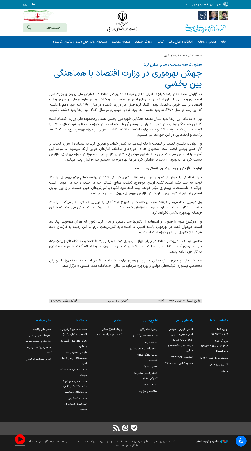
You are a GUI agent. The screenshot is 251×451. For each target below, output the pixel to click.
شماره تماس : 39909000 (179, 363)
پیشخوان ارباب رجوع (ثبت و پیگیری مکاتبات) (80, 41)
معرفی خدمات (143, 41)
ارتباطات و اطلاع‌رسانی (180, 41)
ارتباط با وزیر (29, 4)
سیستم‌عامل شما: (214, 358)
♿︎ (241, 441)
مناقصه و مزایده (148, 391)
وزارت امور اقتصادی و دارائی (122, 21)
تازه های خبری (171, 56)
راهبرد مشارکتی (149, 329)
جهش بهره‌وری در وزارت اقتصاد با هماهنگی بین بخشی (128, 79)
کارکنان (160, 41)
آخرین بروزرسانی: (218, 364)
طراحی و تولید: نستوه (212, 441)
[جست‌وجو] (29, 28)
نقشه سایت (151, 385)
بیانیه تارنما (151, 342)
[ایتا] (125, 428)
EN (185, 4)
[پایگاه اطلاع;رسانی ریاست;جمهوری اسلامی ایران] (213, 15)
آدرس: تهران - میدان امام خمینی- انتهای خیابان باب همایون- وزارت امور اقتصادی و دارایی (180, 339)
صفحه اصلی (195, 56)
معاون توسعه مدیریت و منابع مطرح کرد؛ (173, 64)
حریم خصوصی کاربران (145, 335)
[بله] (134, 428)
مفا (183, 56)
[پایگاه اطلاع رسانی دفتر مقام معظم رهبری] (223, 15)
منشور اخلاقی (150, 366)
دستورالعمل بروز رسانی (144, 348)
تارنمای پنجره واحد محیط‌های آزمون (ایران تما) (73, 357)
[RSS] (116, 428)
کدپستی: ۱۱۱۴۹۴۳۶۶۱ (180, 357)
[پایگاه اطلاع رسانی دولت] (202, 15)
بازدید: (222, 371)
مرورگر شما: (214, 346)
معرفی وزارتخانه (207, 41)
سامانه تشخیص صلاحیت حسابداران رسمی (75, 403)
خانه (223, 41)
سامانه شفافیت (121, 41)
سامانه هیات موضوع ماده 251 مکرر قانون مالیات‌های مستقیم (74, 386)
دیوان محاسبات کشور (38, 359)
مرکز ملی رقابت (42, 329)
